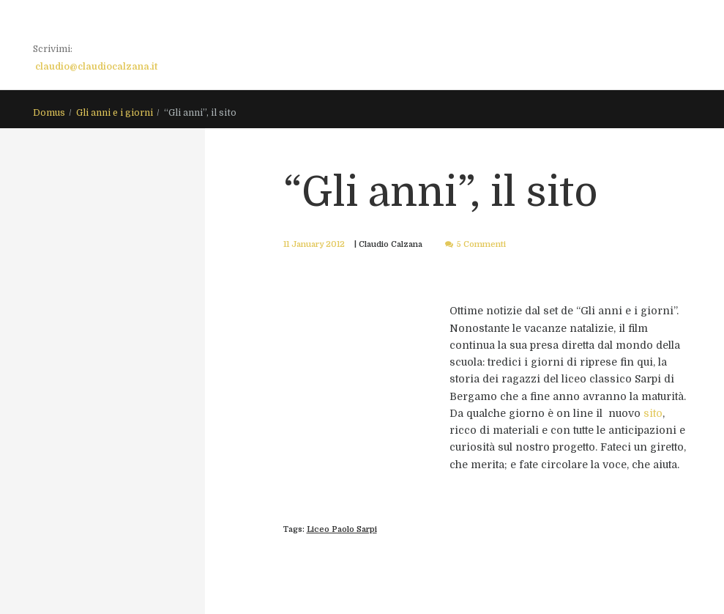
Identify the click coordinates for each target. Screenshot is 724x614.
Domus (49, 113)
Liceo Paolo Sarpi (342, 529)
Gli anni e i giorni (114, 113)
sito (653, 413)
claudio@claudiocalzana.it (96, 67)
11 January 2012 (314, 244)
